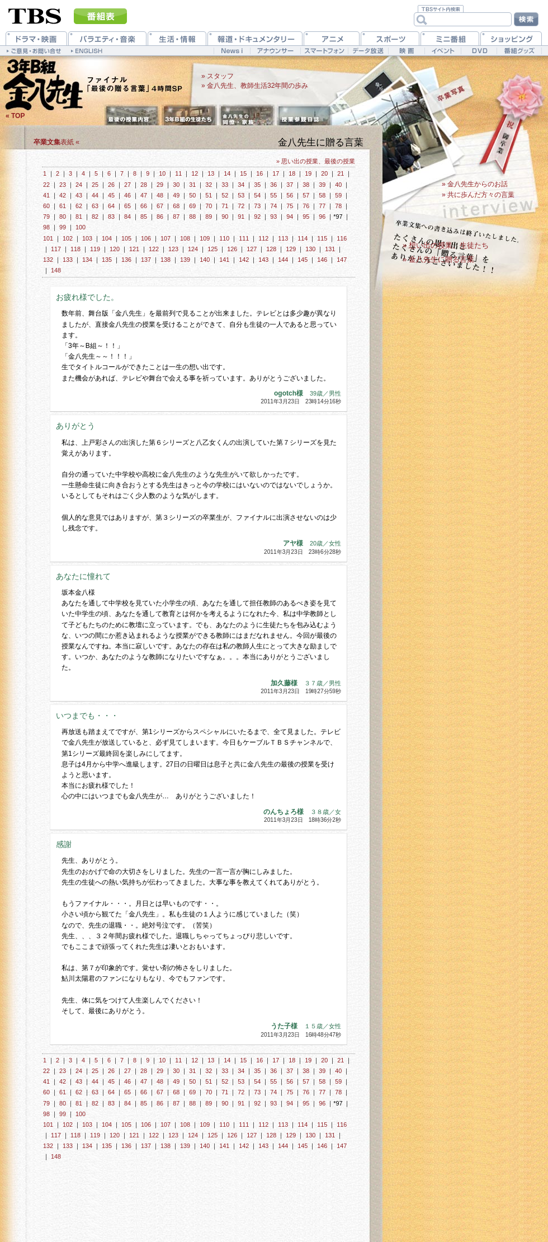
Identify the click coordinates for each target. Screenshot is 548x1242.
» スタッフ (217, 76)
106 (146, 238)
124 (193, 249)
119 (95, 249)
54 (257, 195)
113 (283, 238)
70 (208, 206)
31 (192, 184)
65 (127, 206)
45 (111, 195)
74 (273, 206)
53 (241, 195)
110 (224, 238)
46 (127, 195)
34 (241, 184)
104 (107, 238)
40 (338, 184)
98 (46, 227)
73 (257, 206)
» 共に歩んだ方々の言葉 (478, 195)
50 (192, 195)
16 (259, 173)
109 (205, 238)
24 (78, 184)
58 (322, 195)
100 (80, 227)
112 (263, 238)
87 (176, 216)
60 (46, 206)
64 (111, 206)
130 (310, 249)
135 (107, 259)
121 (134, 249)
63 (95, 206)
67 (160, 206)
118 (75, 249)
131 (330, 249)
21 (340, 173)
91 (241, 216)
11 (178, 173)
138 (165, 259)
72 (241, 206)
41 (46, 195)
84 (127, 216)
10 (162, 173)
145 (302, 259)
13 (210, 173)
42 (62, 195)
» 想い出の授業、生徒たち (446, 245)
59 (338, 195)
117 (56, 249)
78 (338, 206)
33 (224, 184)
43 (78, 195)
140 (205, 259)
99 (62, 227)
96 (322, 216)
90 (224, 216)
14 (227, 173)
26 (111, 184)
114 (302, 238)
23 (62, 184)
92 (257, 216)
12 (194, 173)
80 (62, 216)
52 (224, 195)
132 (48, 259)
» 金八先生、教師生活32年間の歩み (254, 86)
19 (308, 173)
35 (257, 184)
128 (271, 249)
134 (87, 259)
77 (322, 206)
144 (283, 259)
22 (46, 184)
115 (322, 238)
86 (160, 216)
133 (68, 259)
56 (289, 195)
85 (143, 216)
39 (322, 184)
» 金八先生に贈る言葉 (438, 259)
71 (224, 206)
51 (208, 195)
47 (143, 195)
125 (212, 249)
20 (324, 173)
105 (126, 238)
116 (342, 238)
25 (95, 184)
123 (173, 249)
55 (273, 195)
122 (154, 249)
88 (192, 216)
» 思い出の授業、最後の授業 (315, 161)
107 (165, 238)
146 (322, 259)
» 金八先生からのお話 (475, 184)
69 (192, 206)
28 (143, 184)
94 (289, 216)
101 (48, 238)
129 (291, 249)
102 (68, 238)
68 (176, 206)
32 (208, 184)
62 (78, 206)
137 (146, 259)
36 (273, 184)
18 (292, 173)
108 (185, 238)
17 (275, 173)
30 (176, 184)
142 (244, 259)
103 (87, 238)
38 (306, 184)
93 (273, 216)
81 (78, 216)
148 (56, 270)
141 (224, 259)
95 (306, 216)
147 (342, 259)
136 (126, 259)
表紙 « (56, 142)
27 (127, 184)
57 (306, 195)
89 (208, 216)
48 (160, 195)
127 (252, 249)
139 (185, 259)
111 (244, 238)
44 (95, 195)
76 (306, 206)
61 (62, 206)
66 (143, 206)
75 (289, 206)
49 (176, 195)
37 (289, 184)
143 (263, 259)
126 (232, 249)
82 (95, 216)
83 (111, 216)
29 (160, 184)
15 (243, 173)
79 (46, 216)
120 (115, 249)
